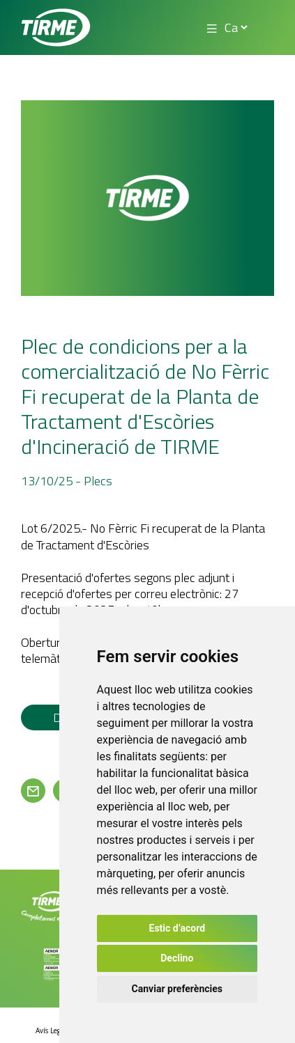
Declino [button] (176, 958)
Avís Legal (51, 1030)
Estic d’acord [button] (177, 928)
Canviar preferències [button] (177, 988)
